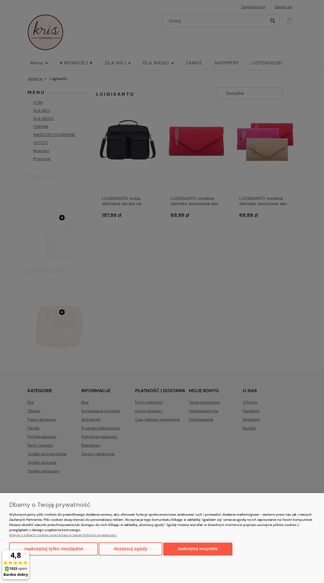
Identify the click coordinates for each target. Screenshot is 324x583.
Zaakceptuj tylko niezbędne (53, 548)
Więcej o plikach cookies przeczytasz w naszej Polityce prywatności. (63, 535)
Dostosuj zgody (130, 548)
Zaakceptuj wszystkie (198, 549)
